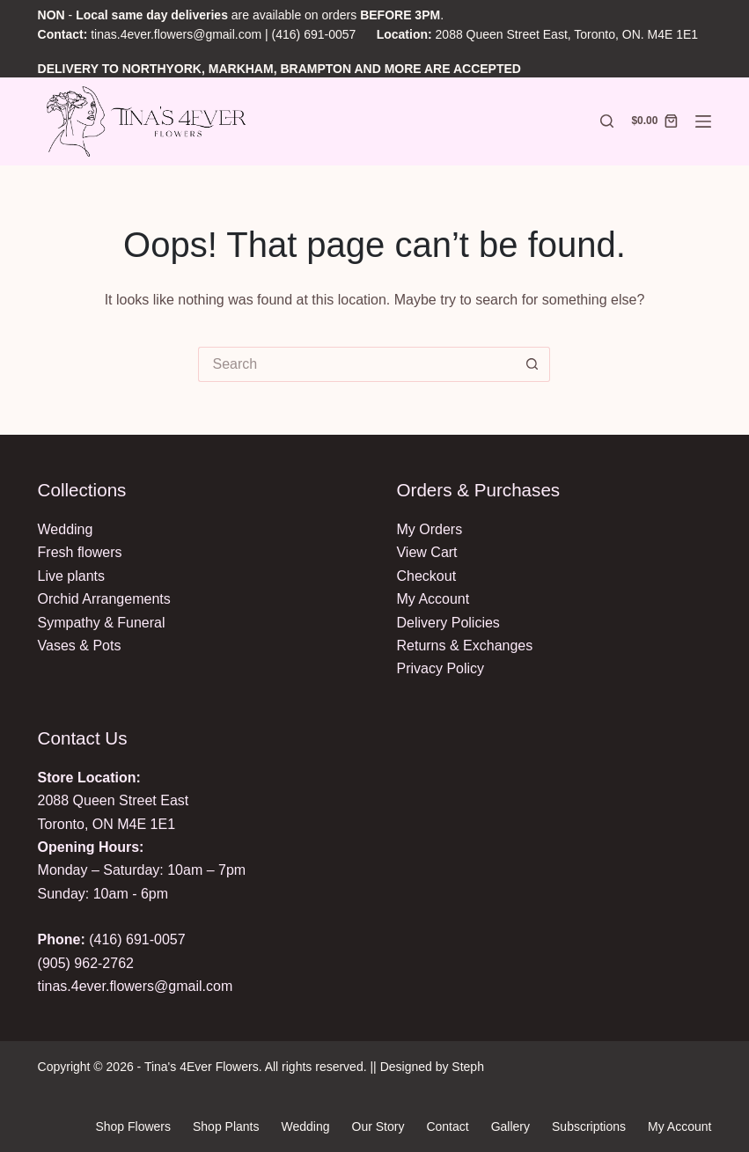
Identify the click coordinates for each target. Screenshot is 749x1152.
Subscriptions (589, 1126)
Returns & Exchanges (464, 645)
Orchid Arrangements (104, 598)
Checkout (426, 576)
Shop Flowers (133, 1126)
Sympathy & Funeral (101, 622)
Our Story (378, 1126)
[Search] (606, 121)
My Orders (429, 529)
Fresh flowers (80, 552)
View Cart (426, 552)
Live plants (72, 576)
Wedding (65, 529)
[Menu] (703, 121)
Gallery (510, 1126)
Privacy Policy (440, 668)
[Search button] (532, 364)
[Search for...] (356, 364)
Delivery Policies (447, 622)
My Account (432, 598)
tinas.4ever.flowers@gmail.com (176, 34)
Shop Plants (226, 1126)
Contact (447, 1126)
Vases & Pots (79, 645)
